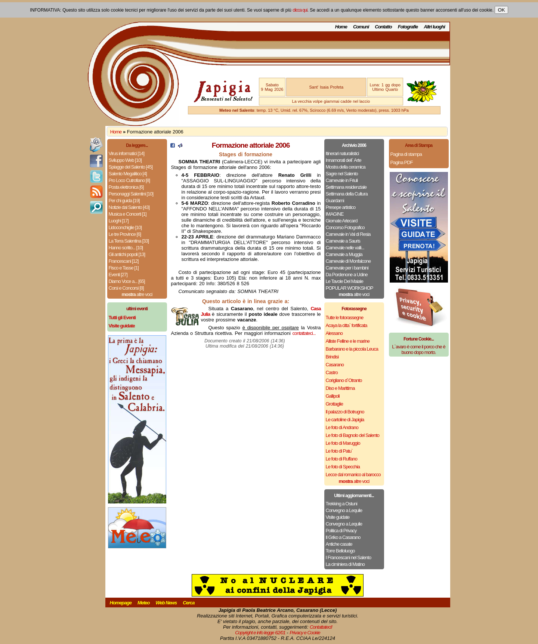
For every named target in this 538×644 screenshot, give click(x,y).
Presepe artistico (341, 207)
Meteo (143, 603)
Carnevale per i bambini (347, 268)
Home (341, 27)
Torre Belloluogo (340, 551)
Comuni (361, 27)
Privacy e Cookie (305, 632)
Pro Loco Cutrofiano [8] (129, 180)
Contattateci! (321, 627)
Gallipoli (333, 396)
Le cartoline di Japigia (345, 419)
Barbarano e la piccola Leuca (352, 349)
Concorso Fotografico (345, 227)
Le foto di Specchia (343, 466)
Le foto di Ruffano (341, 459)
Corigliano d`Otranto (344, 380)
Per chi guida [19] (124, 200)
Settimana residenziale (346, 187)
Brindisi (332, 357)
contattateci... (303, 333)
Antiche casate (339, 544)
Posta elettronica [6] (126, 187)
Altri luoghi (434, 27)
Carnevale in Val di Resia (348, 234)
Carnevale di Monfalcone (348, 261)
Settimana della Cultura (347, 194)
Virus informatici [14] (127, 153)
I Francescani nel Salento (348, 557)
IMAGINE (335, 214)
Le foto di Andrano (342, 427)
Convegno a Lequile (344, 510)
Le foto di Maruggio (343, 443)
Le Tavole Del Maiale (344, 281)
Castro (332, 372)
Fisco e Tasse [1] (124, 268)
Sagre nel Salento (342, 173)
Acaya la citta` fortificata (346, 325)
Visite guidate (338, 517)
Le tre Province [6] (125, 234)
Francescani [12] (124, 261)
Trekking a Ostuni (341, 503)
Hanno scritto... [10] (126, 247)
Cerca (188, 603)
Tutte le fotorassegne (345, 317)
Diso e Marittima (340, 388)
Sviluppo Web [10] (125, 160)
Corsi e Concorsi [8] (126, 288)
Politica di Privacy (341, 530)
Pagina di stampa (406, 154)
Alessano (334, 333)
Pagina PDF (401, 162)
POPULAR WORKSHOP (349, 288)
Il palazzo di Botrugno (345, 412)
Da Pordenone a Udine (347, 274)
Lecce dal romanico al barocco (353, 474)
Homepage (121, 603)
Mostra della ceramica (345, 167)
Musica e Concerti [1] (127, 214)
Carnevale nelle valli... (345, 247)
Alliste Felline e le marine (348, 341)
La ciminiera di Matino (345, 564)
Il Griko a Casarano (343, 537)
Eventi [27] (118, 274)
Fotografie (408, 27)
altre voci (137, 294)
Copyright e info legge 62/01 (260, 632)
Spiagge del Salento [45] (131, 167)
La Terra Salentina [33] (129, 241)
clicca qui (300, 10)
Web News (166, 603)
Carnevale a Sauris (343, 241)
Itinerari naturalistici (342, 153)
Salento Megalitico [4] (128, 173)
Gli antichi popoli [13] (127, 254)
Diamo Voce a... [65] (127, 281)
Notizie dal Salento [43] (129, 207)
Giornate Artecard (342, 221)
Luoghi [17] (119, 221)
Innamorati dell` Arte (343, 160)
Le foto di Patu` (339, 451)
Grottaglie (334, 404)
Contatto (383, 27)
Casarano (335, 364)
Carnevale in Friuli (342, 180)
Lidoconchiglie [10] (125, 227)
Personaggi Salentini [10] (131, 194)
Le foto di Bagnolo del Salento (352, 435)
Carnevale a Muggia (344, 254)
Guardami (335, 200)
